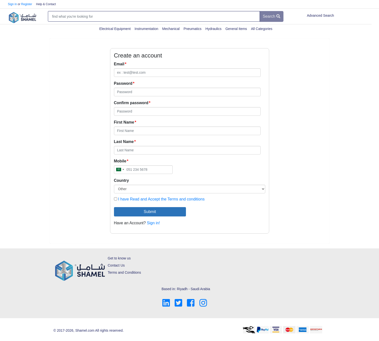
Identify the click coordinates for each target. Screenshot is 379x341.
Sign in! (153, 223)
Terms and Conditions (124, 272)
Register (26, 4)
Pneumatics (192, 29)
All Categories (261, 29)
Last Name (124, 142)
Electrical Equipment (115, 29)
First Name (124, 122)
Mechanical (171, 29)
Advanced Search (320, 15)
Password (123, 83)
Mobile (120, 161)
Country (121, 180)
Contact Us (116, 265)
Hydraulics (213, 29)
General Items (236, 29)
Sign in (12, 4)
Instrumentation (146, 29)
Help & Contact (46, 4)
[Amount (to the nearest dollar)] (154, 16)
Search (271, 16)
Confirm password (131, 103)
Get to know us (119, 258)
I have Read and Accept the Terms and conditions (161, 199)
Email (119, 64)
